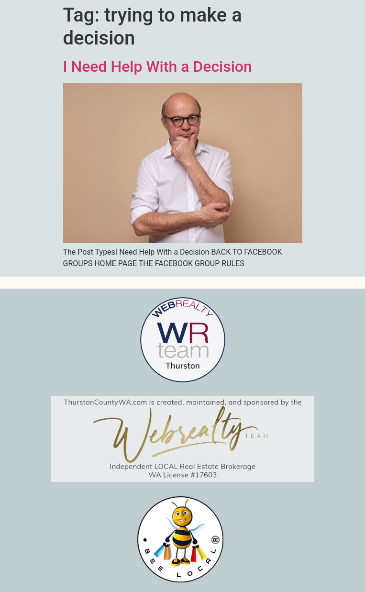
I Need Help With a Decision (157, 66)
